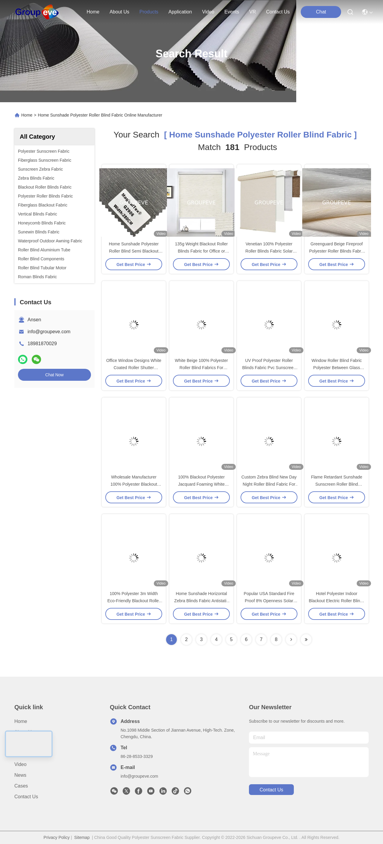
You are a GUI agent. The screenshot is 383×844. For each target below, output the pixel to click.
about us (119, 11)
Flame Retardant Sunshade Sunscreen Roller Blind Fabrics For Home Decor (336, 484)
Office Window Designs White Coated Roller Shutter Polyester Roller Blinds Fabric (133, 367)
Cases (21, 785)
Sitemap (81, 837)
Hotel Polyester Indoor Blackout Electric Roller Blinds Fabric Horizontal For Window (336, 600)
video (208, 11)
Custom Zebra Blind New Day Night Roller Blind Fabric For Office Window (269, 484)
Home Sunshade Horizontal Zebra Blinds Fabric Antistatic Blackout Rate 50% (201, 600)
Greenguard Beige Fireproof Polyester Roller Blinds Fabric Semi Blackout (336, 251)
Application (26, 753)
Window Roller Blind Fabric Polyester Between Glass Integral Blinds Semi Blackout (336, 367)
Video (20, 764)
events (231, 11)
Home (92, 11)
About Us (24, 732)
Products (23, 742)
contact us (278, 11)
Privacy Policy (57, 837)
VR (252, 11)
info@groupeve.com (49, 331)
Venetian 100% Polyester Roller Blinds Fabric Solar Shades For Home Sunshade (269, 251)
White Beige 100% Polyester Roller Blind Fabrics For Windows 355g (201, 367)
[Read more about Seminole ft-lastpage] (306, 639)
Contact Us (26, 796)
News (20, 775)
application (180, 11)
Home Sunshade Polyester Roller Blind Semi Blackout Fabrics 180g (134, 251)
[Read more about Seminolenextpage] (291, 639)
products (148, 11)
